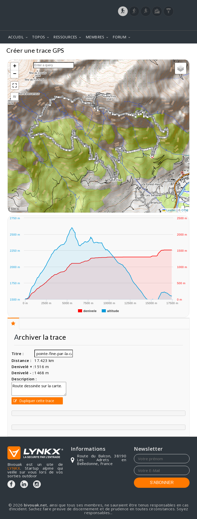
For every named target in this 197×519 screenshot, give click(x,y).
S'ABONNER (162, 482)
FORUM (119, 37)
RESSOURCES (65, 37)
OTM (184, 210)
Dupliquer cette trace (33, 400)
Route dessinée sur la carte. (39, 389)
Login (164, 25)
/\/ (14, 96)
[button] (164, 138)
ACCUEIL (16, 37)
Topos (182, 51)
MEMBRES (95, 37)
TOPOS (38, 37)
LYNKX (13, 468)
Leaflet (169, 210)
